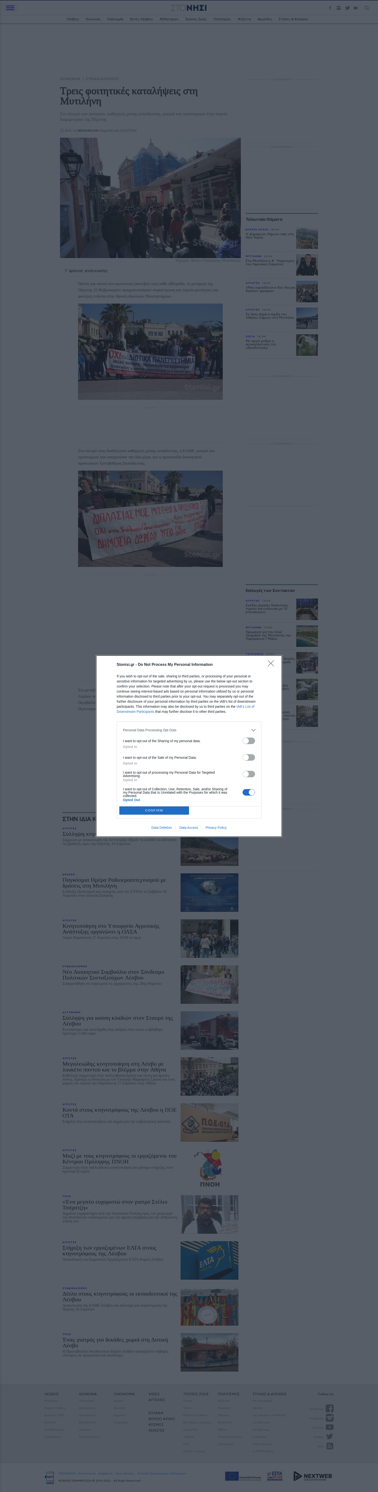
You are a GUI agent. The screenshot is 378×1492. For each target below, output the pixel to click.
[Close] (272, 664)
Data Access (188, 828)
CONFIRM (154, 810)
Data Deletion (161, 828)
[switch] (249, 741)
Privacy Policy (216, 828)
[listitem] (189, 730)
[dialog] (189, 746)
